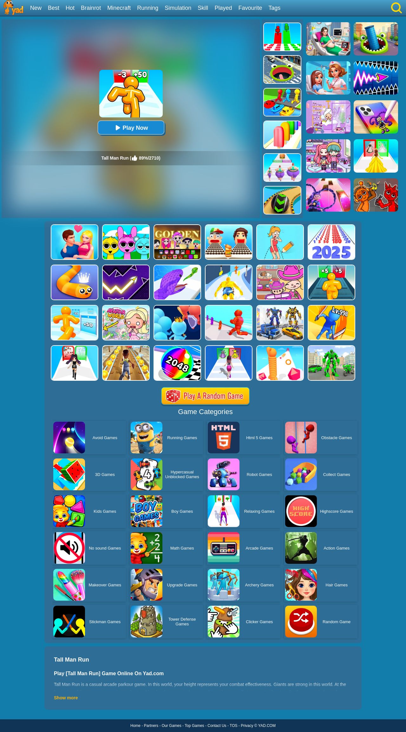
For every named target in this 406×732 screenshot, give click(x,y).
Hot (70, 8)
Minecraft (119, 8)
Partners (151, 725)
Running (147, 8)
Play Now (131, 128)
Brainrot (91, 8)
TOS (233, 725)
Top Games (194, 725)
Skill (203, 8)
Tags (274, 8)
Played (223, 8)
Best (53, 8)
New (36, 8)
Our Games (171, 725)
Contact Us (216, 725)
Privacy (247, 725)
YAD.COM (267, 725)
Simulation (178, 8)
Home (135, 725)
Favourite (250, 8)
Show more (66, 697)
